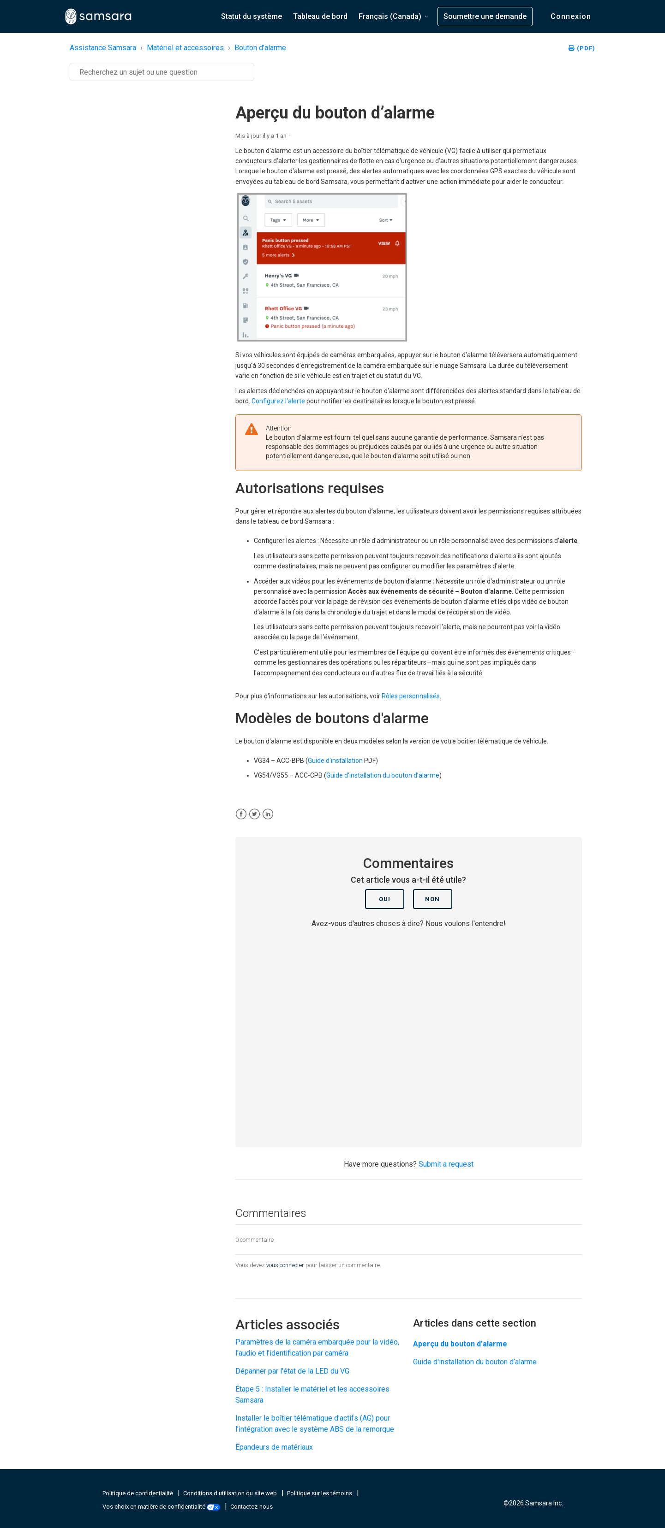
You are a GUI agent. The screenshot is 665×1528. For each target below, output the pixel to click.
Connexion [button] (571, 16)
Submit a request (446, 1164)
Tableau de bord (320, 16)
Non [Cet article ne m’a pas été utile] (432, 899)
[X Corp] (254, 814)
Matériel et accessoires (185, 47)
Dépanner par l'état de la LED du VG (292, 1371)
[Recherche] (162, 72)
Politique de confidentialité (138, 1493)
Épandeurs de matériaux (274, 1447)
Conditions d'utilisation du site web (230, 1493)
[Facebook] (241, 814)
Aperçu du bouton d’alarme (460, 1343)
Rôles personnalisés (411, 696)
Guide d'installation (335, 760)
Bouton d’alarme (260, 47)
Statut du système (251, 16)
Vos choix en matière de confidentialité (162, 1506)
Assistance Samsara (103, 47)
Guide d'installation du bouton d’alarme (382, 775)
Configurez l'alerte (278, 401)
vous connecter (285, 1265)
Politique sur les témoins (320, 1493)
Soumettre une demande (485, 16)
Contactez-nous (251, 1506)
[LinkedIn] (268, 814)
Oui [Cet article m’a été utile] (384, 899)
